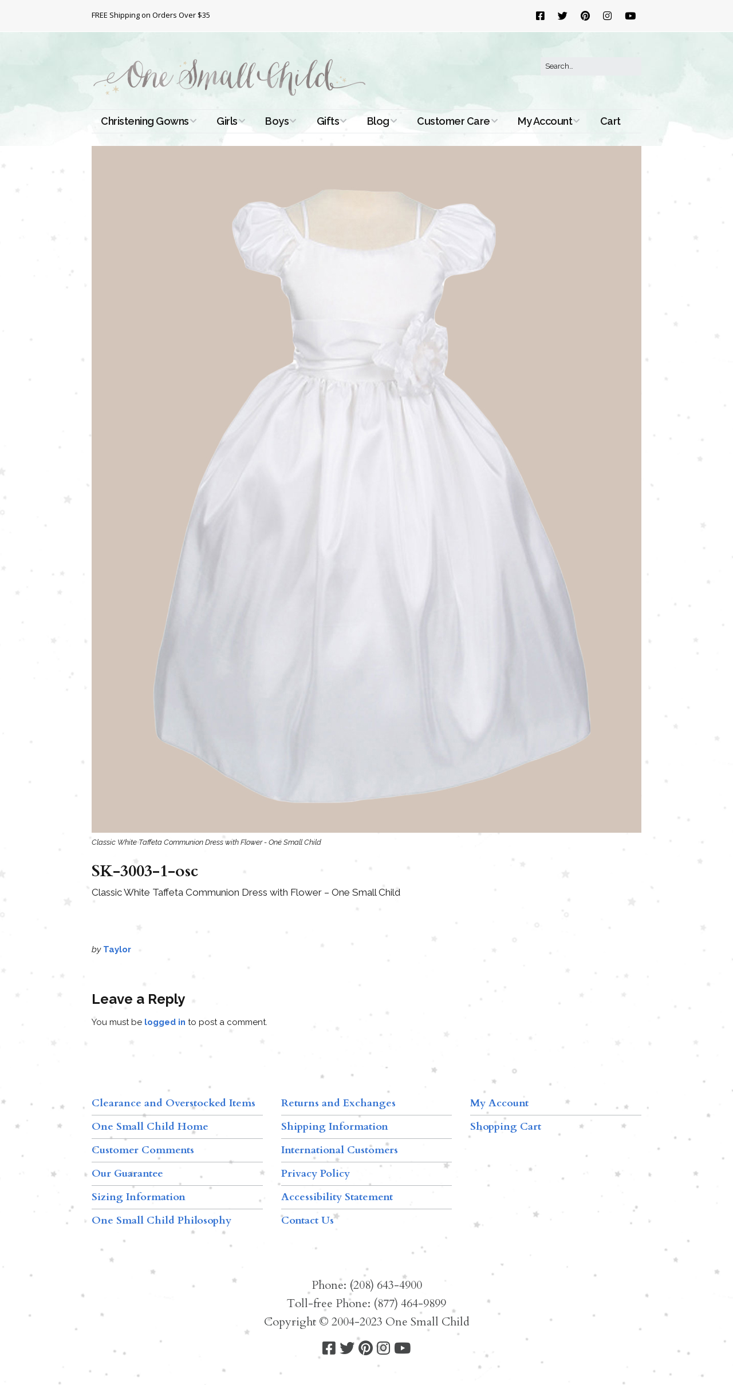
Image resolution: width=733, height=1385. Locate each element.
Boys (277, 121)
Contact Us (307, 1220)
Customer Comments (143, 1150)
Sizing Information (139, 1197)
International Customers (339, 1150)
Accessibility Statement (337, 1197)
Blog (378, 121)
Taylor (117, 949)
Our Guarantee (127, 1173)
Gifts (328, 121)
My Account (545, 121)
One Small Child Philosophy (161, 1220)
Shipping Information (334, 1126)
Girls (227, 121)
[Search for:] (591, 66)
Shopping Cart (505, 1126)
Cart (610, 121)
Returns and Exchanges (338, 1103)
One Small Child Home (150, 1126)
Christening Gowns (145, 121)
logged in (165, 1022)
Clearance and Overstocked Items (173, 1103)
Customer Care (453, 121)
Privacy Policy (315, 1173)
